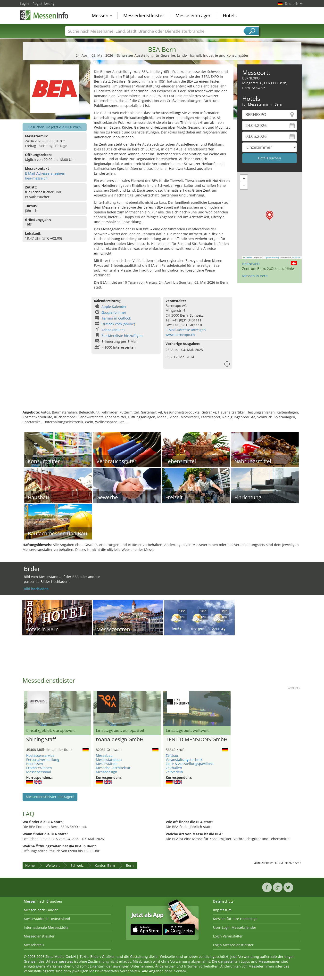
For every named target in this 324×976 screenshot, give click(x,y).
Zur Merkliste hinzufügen (122, 335)
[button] (269, 215)
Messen (102, 15)
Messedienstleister (143, 15)
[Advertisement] (162, 394)
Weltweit (53, 865)
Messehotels (34, 945)
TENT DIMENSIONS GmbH (196, 739)
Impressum (222, 910)
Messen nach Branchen (43, 901)
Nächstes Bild (227, 708)
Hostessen (34, 763)
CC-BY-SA (296, 257)
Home (30, 865)
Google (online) (113, 312)
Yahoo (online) (113, 330)
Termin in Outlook (116, 318)
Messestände (106, 763)
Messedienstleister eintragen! (50, 796)
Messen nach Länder (41, 910)
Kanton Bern (105, 865)
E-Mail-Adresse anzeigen (45, 173)
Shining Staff (41, 739)
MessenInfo (44, 15)
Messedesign (106, 772)
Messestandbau (109, 759)
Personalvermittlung (42, 759)
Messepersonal (38, 772)
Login (24, 3)
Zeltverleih (174, 772)
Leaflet (247, 257)
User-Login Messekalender (234, 927)
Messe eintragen (193, 15)
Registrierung (44, 3)
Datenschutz (223, 901)
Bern (130, 865)
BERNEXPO (251, 263)
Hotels (230, 15)
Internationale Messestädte (46, 927)
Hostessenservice (40, 755)
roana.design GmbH (119, 739)
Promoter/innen (39, 767)
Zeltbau (172, 755)
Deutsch (293, 3)
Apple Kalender (114, 306)
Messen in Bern (255, 275)
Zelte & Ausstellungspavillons (190, 763)
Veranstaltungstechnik (184, 759)
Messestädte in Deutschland (47, 918)
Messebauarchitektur (113, 767)
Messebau (104, 755)
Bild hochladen (36, 588)
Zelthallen (174, 767)
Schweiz (77, 865)
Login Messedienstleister (233, 945)
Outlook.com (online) (118, 324)
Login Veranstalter (228, 936)
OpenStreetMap (272, 257)
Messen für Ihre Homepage (235, 918)
